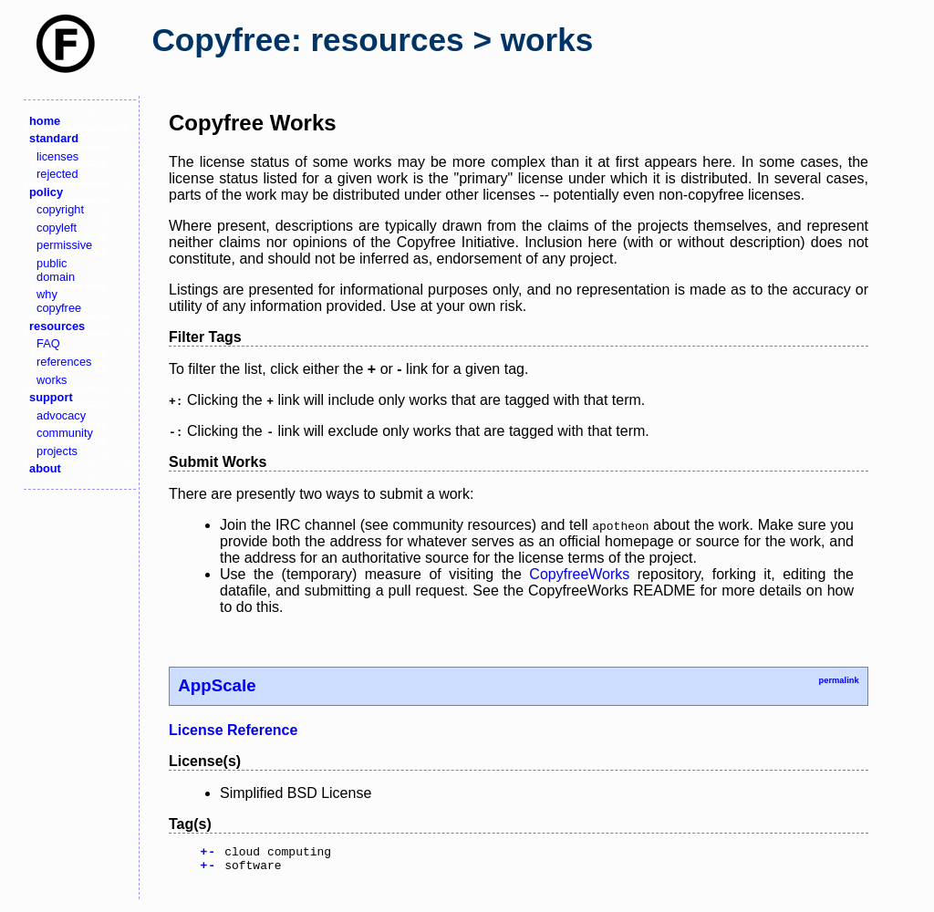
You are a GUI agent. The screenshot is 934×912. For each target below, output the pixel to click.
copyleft (56, 227)
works (51, 380)
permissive (64, 245)
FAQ (48, 343)
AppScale (216, 685)
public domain (55, 270)
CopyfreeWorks (579, 574)
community (64, 433)
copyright (60, 209)
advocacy (61, 415)
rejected (57, 174)
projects (57, 451)
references (63, 361)
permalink (838, 680)
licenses (57, 156)
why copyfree (58, 301)
